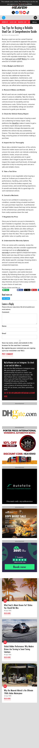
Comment (5, 312)
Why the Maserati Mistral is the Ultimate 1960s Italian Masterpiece (18, 692)
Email (4, 333)
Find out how (9, 723)
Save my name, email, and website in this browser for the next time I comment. (17, 344)
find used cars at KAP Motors (16, 59)
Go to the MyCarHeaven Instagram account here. (19, 394)
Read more (7, 613)
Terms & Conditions (25, 4)
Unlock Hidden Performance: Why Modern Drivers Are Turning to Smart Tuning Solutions (19, 649)
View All (34, 22)
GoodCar (15, 123)
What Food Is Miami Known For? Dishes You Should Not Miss (18, 606)
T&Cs (22, 351)
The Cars (6, 298)
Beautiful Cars (22, 22)
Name (4, 326)
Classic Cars (13, 22)
